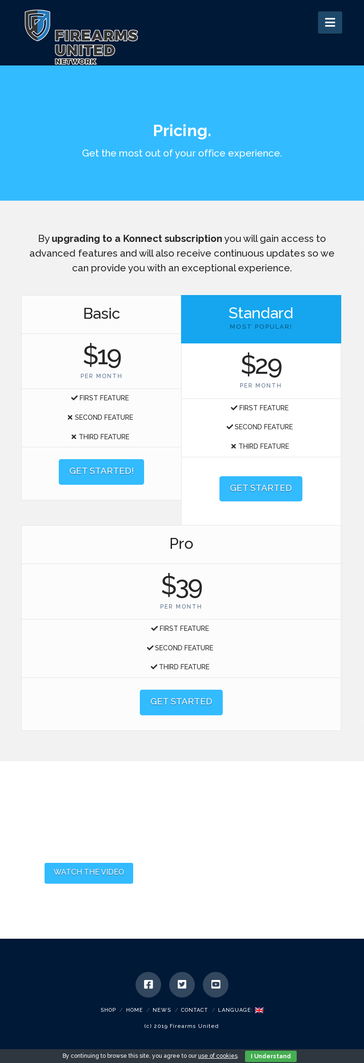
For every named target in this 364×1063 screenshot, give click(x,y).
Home (134, 1010)
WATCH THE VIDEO (89, 872)
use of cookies (217, 1056)
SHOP (108, 1010)
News (162, 1010)
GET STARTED (261, 487)
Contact (194, 1010)
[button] (330, 22)
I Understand (271, 1056)
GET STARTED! (101, 470)
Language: (241, 1010)
